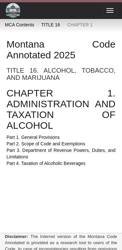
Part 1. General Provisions (33, 137)
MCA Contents (19, 24)
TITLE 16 (50, 24)
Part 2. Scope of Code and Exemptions (46, 143)
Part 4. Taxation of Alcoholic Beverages (46, 163)
